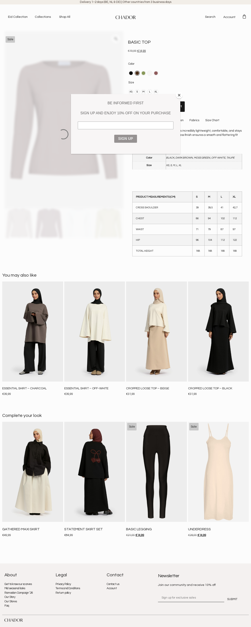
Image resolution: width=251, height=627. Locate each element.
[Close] (179, 95)
